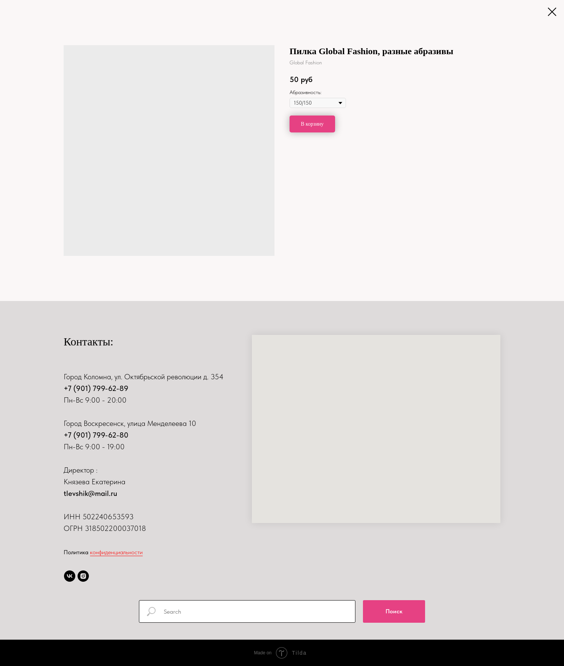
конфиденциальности (116, 552)
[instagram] (83, 576)
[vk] (69, 576)
